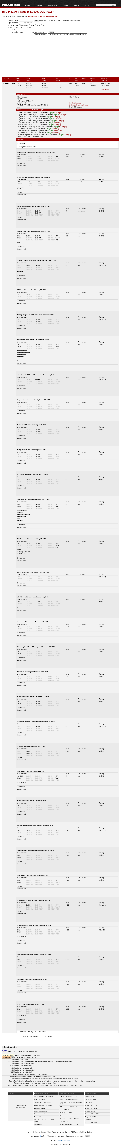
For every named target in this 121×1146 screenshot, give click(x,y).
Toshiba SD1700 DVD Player (36, 11)
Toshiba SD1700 (9, 83)
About (87, 5)
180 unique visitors (20, 1105)
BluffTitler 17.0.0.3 (65, 1122)
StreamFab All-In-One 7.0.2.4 (42, 1102)
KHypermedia (22, 127)
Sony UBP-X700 (89, 1096)
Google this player (75, 103)
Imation (20, 125)
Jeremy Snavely (23, 826)
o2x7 (19, 1004)
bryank (20, 400)
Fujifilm (20, 117)
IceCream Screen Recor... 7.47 (68, 1096)
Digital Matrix (22, 115)
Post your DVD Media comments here (30, 137)
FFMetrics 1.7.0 (64, 1116)
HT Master (21, 925)
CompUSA (21, 113)
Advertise (60, 1132)
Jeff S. (20, 597)
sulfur (20, 771)
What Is (76, 5)
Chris (20, 801)
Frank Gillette (22, 722)
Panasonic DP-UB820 (91, 1123)
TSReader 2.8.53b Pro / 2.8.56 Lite (69, 1119)
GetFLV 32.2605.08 (39, 1099)
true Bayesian (53, 1081)
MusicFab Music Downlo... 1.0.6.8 (69, 1099)
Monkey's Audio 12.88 (66, 1113)
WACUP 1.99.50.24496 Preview (43, 1105)
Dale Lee (21, 900)
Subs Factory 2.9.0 (39, 1108)
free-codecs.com (64, 1140)
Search (29, 1132)
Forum (27, 5)
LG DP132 (88, 1120)
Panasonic (21, 133)
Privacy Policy (46, 1132)
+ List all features (25, 30)
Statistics (83, 1132)
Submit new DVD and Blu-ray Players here (42, 16)
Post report (105, 89)
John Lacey (22, 572)
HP (19, 123)
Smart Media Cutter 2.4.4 (41, 1111)
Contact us (36, 1132)
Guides (65, 5)
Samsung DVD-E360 (91, 1108)
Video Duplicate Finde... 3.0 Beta (69, 1124)
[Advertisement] (61, 60)
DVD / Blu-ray (52, 5)
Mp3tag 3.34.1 (38, 1124)
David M (20, 746)
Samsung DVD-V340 (91, 1105)
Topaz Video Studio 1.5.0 (41, 1114)
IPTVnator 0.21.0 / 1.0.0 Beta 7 (68, 1107)
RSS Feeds (74, 1132)
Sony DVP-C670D (90, 1111)
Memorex (21, 131)
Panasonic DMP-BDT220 (92, 1114)
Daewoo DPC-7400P (91, 1099)
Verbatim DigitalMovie (25, 135)
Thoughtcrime (22, 850)
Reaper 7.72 (37, 1117)
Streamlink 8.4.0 (64, 1110)
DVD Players (9, 11)
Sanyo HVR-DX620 (90, 1117)
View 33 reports (106, 83)
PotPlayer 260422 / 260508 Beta (43, 1096)
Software (39, 5)
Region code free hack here (78, 105)
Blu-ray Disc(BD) (26, 23)
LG (19, 129)
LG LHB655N (89, 1102)
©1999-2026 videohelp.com (60, 1144)
